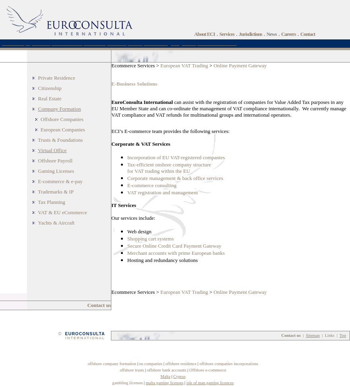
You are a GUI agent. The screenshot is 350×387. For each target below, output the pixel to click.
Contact (307, 34)
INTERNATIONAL (85, 338)
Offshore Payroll (55, 161)
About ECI (204, 34)
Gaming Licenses (56, 171)
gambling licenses (127, 383)
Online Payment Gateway (240, 65)
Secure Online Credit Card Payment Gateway (174, 246)
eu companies (150, 364)
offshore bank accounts (167, 370)
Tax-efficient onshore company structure (169, 165)
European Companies (63, 130)
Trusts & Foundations (60, 140)
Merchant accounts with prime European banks (176, 253)
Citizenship (50, 88)
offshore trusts (132, 370)
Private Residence (57, 78)
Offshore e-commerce (207, 370)
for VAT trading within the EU (158, 171)
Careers (288, 34)
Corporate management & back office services (175, 178)
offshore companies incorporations (228, 364)
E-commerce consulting (152, 185)
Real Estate (50, 99)
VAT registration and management (162, 192)
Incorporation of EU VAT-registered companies (176, 157)
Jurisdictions (250, 34)
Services (227, 34)
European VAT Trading (184, 65)
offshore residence (180, 364)
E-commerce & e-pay (60, 181)
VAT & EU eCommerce (62, 212)
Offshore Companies (62, 119)
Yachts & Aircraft (56, 223)
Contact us (99, 305)
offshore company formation (112, 364)
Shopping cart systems (150, 239)
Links (329, 335)
